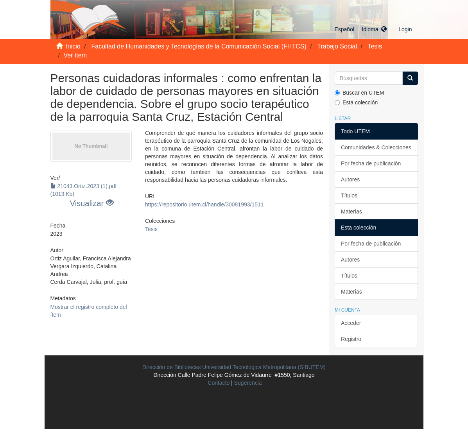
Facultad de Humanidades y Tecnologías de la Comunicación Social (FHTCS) (199, 46)
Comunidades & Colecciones (376, 147)
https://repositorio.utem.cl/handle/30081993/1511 (204, 204)
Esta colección (356, 102)
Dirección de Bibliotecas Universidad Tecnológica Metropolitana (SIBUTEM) (234, 367)
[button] (360, 29)
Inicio (73, 46)
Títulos (349, 195)
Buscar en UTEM (359, 93)
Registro (351, 339)
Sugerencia (248, 383)
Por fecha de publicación (371, 163)
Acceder (351, 323)
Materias (351, 211)
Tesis (375, 46)
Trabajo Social (337, 46)
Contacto (219, 383)
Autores (350, 179)
